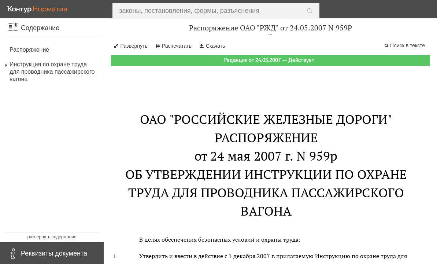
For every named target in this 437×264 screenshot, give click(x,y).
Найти (304, 9)
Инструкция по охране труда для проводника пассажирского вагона (52, 71)
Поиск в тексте (407, 45)
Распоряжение (29, 50)
